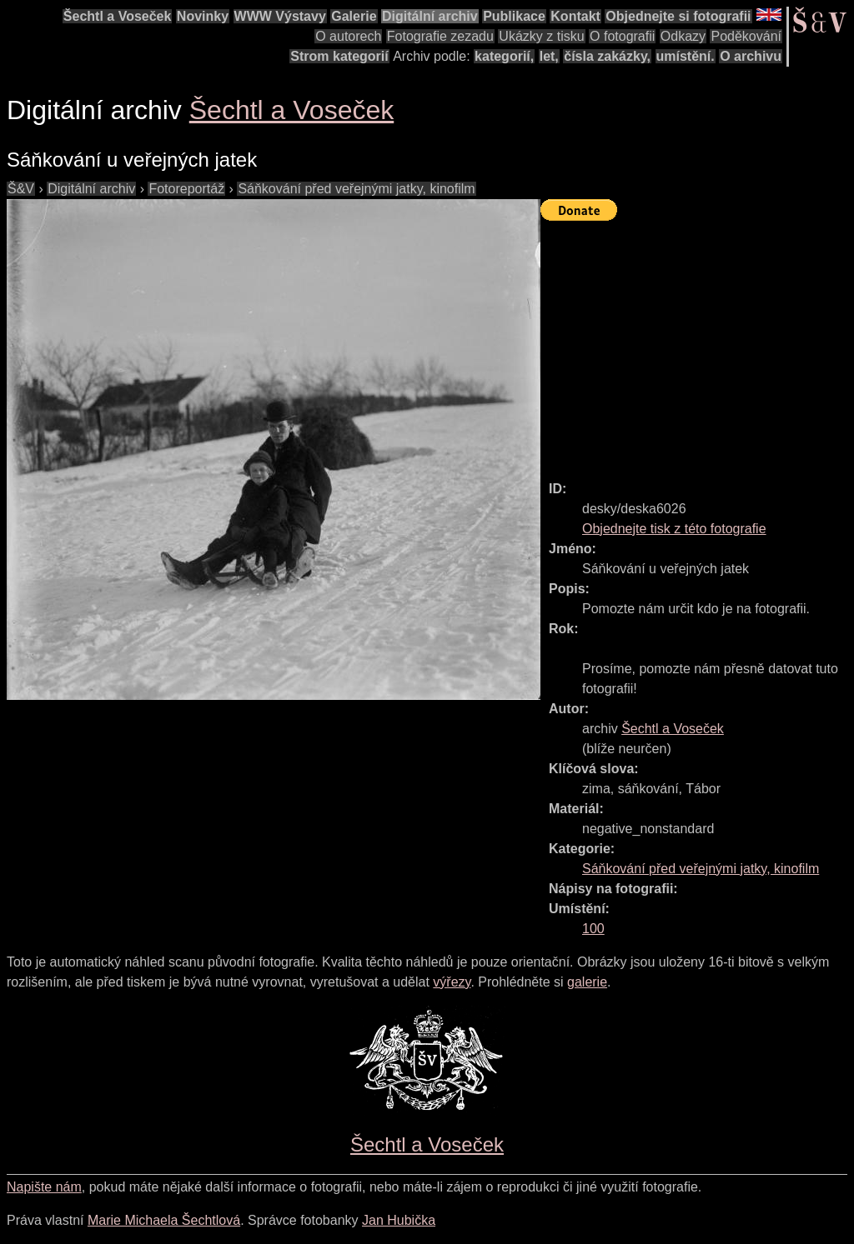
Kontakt (575, 16)
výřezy (451, 982)
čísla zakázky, (607, 56)
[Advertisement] (697, 343)
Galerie (353, 16)
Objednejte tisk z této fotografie (674, 529)
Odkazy (683, 36)
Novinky (203, 16)
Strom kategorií (339, 56)
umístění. (685, 56)
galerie (587, 982)
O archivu (750, 56)
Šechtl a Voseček (117, 16)
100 (593, 929)
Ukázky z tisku (541, 36)
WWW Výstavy (280, 16)
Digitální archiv (430, 16)
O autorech (348, 36)
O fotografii (622, 36)
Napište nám (44, 1187)
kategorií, (504, 56)
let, (549, 56)
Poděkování (746, 36)
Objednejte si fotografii (678, 16)
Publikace (514, 16)
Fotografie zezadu (440, 36)
